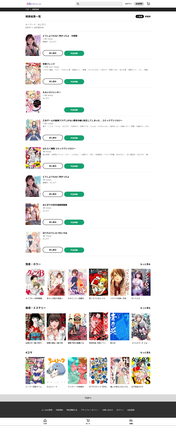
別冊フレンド (49, 64)
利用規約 (59, 410)
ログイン (128, 4)
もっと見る (145, 264)
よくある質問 (47, 410)
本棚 (131, 424)
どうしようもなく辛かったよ (56, 177)
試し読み (52, 53)
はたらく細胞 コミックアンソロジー (59, 148)
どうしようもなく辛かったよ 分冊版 (60, 36)
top (27, 9)
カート (88, 424)
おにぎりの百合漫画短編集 (55, 205)
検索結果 (35, 9)
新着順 (147, 16)
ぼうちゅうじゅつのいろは (55, 233)
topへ (88, 398)
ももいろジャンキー (52, 92)
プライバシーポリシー (90, 410)
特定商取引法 (72, 410)
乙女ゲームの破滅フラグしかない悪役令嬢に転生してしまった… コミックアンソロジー (83, 120)
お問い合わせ (107, 410)
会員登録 (139, 4)
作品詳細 (74, 53)
